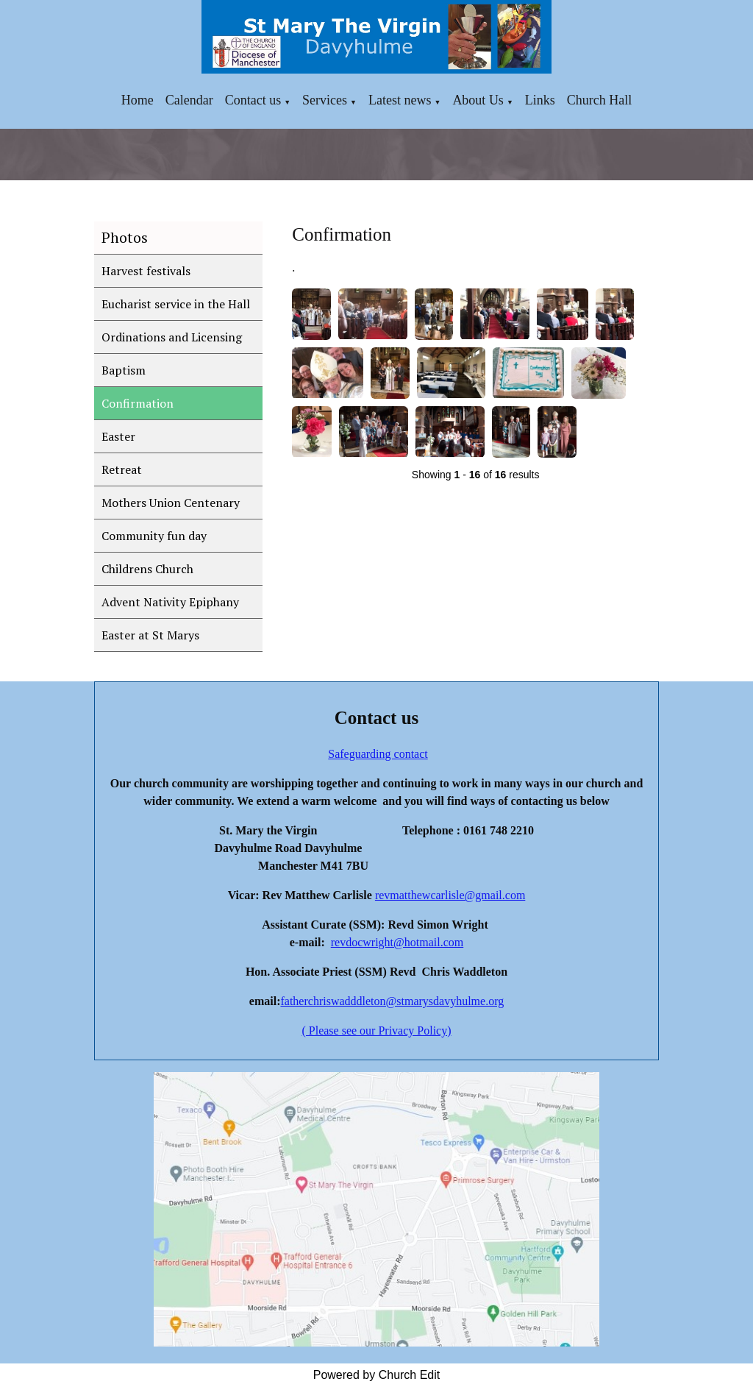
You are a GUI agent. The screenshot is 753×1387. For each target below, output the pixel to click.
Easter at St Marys (150, 635)
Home (137, 100)
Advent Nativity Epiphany (170, 602)
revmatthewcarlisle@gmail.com (450, 895)
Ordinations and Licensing (171, 337)
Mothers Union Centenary (170, 502)
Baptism (123, 370)
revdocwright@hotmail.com (397, 942)
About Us (478, 100)
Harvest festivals (145, 271)
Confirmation (137, 403)
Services (324, 100)
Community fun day (154, 536)
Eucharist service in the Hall (175, 304)
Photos (124, 237)
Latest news (399, 100)
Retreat (121, 469)
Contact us (253, 100)
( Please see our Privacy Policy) (376, 1030)
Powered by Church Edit (376, 1375)
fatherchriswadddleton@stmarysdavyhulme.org (392, 1001)
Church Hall (599, 100)
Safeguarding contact (378, 754)
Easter (118, 436)
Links (540, 100)
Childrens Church (147, 569)
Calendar (189, 100)
